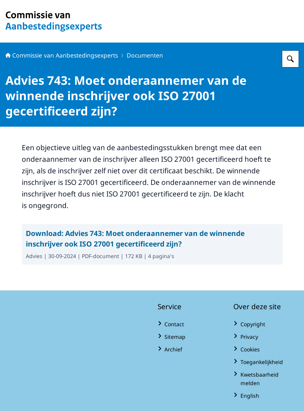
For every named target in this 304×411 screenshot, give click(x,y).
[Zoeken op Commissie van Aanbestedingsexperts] (290, 59)
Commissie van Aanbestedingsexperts (61, 55)
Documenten (145, 55)
